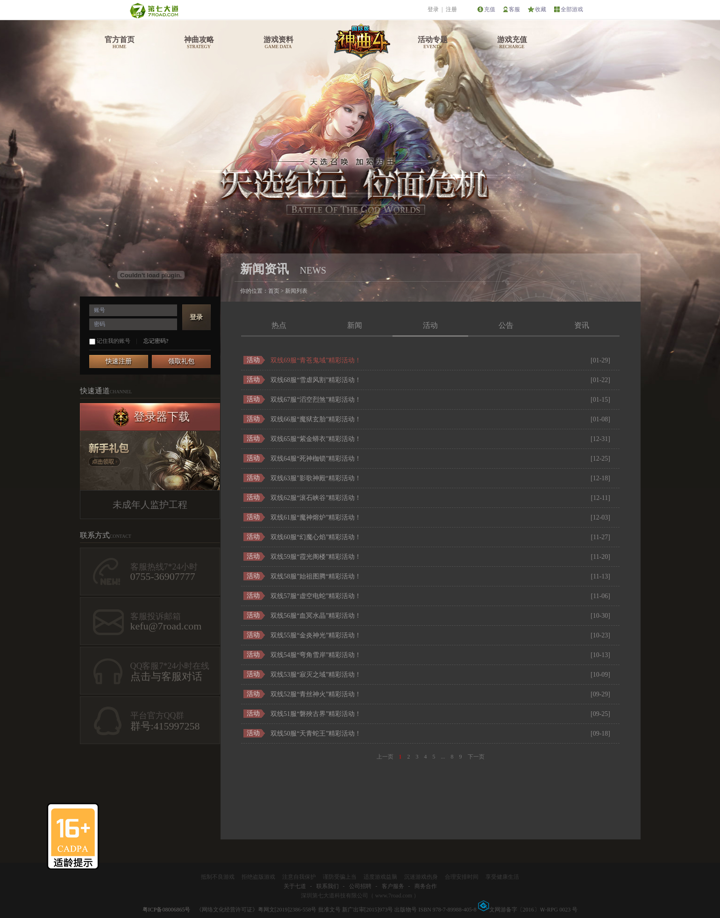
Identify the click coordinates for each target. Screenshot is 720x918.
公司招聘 (360, 886)
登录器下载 (162, 417)
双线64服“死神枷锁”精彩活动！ (316, 458)
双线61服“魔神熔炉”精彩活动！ (316, 517)
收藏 (540, 9)
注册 (451, 9)
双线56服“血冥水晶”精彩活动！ (316, 615)
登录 (433, 9)
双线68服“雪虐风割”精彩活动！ (316, 379)
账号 (99, 310)
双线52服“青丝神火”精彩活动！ (316, 694)
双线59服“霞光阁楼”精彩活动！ (316, 556)
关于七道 (295, 886)
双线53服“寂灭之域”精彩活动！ (316, 674)
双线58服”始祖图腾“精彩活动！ (316, 576)
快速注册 (119, 361)
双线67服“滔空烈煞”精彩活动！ (316, 399)
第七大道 (153, 10)
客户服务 (393, 886)
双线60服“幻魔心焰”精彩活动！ (316, 537)
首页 (273, 291)
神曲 (360, 40)
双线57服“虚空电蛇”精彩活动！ (316, 596)
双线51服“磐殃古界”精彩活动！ (316, 713)
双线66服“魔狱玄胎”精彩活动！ (316, 419)
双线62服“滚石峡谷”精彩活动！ (316, 497)
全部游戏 (572, 9)
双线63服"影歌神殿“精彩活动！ (316, 478)
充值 (489, 9)
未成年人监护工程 (150, 504)
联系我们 (327, 886)
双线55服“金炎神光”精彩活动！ (316, 635)
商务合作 (425, 886)
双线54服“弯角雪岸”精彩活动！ (316, 654)
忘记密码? (155, 341)
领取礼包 (181, 361)
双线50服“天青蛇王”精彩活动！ (316, 733)
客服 (514, 9)
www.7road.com (393, 895)
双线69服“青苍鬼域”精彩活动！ (316, 360)
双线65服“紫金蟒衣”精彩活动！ (316, 438)
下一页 (476, 756)
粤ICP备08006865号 (167, 909)
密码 (99, 324)
